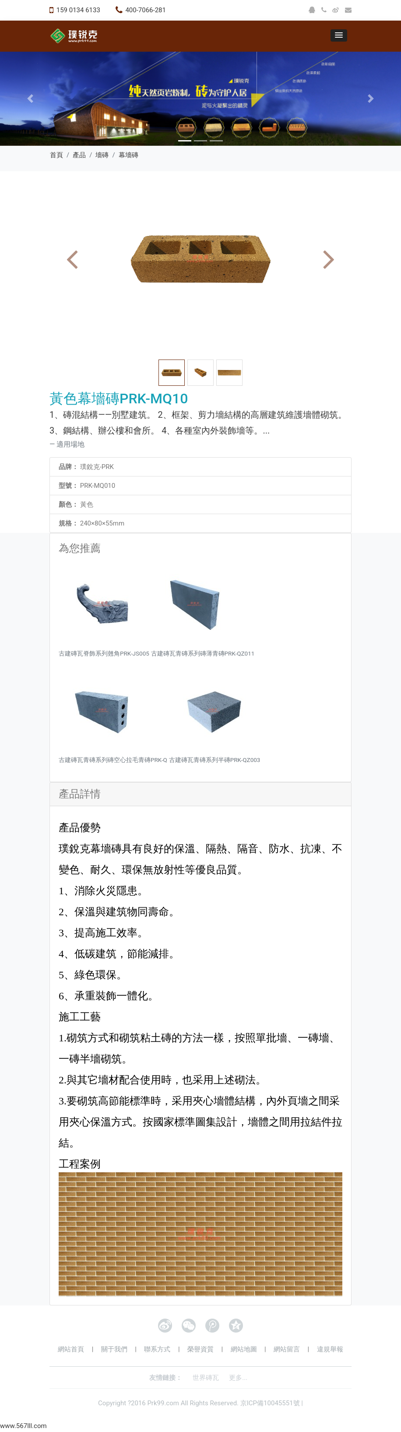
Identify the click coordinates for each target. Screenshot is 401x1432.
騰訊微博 (212, 1326)
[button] (339, 35)
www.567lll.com (23, 1426)
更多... (238, 1378)
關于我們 (114, 1349)
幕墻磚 (128, 155)
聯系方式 (157, 1349)
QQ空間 (236, 1326)
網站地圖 (244, 1349)
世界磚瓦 (206, 1378)
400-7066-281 (145, 10)
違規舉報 (330, 1349)
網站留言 (287, 1349)
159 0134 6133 (78, 10)
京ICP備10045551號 (270, 1403)
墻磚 (102, 155)
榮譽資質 (200, 1349)
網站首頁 (71, 1349)
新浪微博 (165, 1326)
